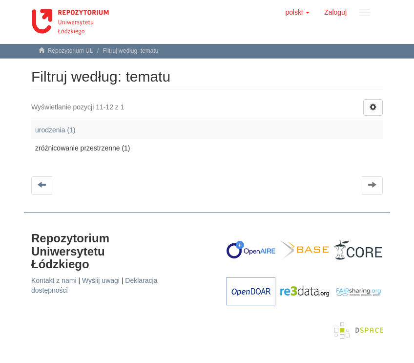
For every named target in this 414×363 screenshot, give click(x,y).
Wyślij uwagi (101, 280)
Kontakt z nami (54, 280)
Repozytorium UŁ (70, 50)
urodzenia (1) (55, 130)
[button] (297, 12)
